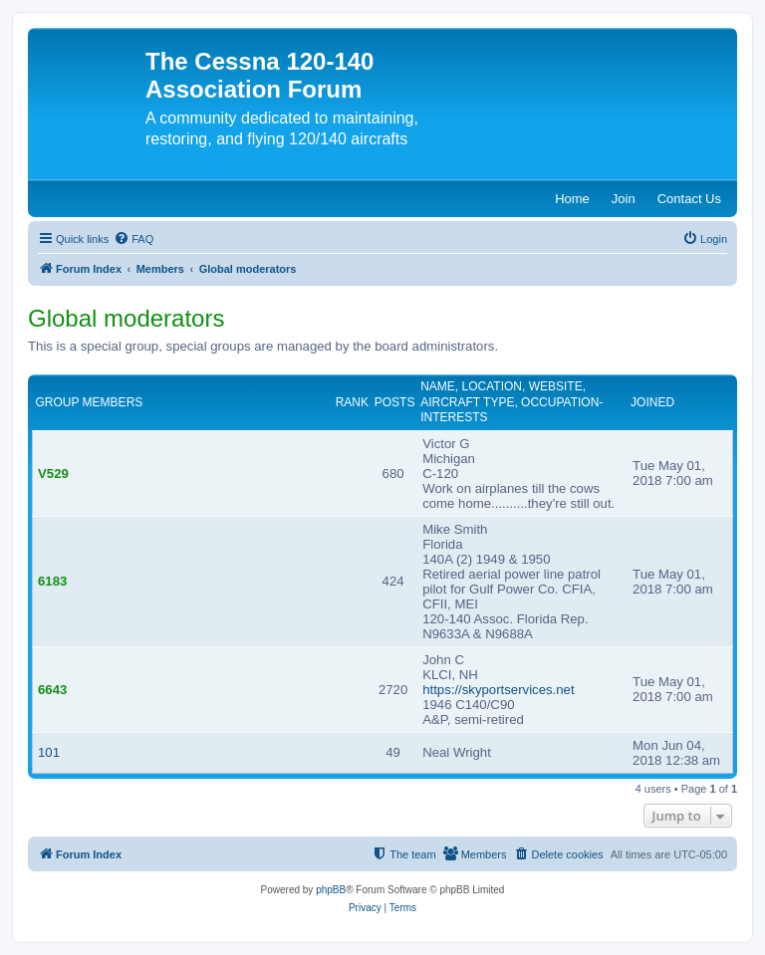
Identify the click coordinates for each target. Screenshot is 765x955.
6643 (52, 689)
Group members (89, 402)
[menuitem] (133, 239)
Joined (652, 402)
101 (49, 752)
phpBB (331, 889)
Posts (395, 402)
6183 (52, 581)
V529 (53, 473)
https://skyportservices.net (498, 689)
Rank (352, 402)
